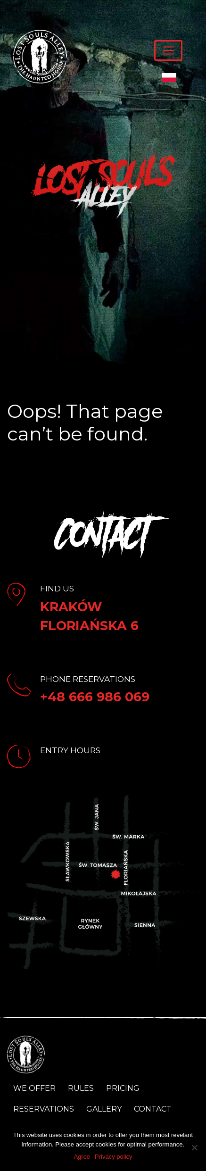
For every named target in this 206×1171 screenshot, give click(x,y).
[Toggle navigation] (168, 50)
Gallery (104, 1109)
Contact (153, 1109)
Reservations (43, 1109)
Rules (81, 1088)
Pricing (123, 1088)
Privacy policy (113, 1156)
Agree (82, 1156)
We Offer (34, 1088)
